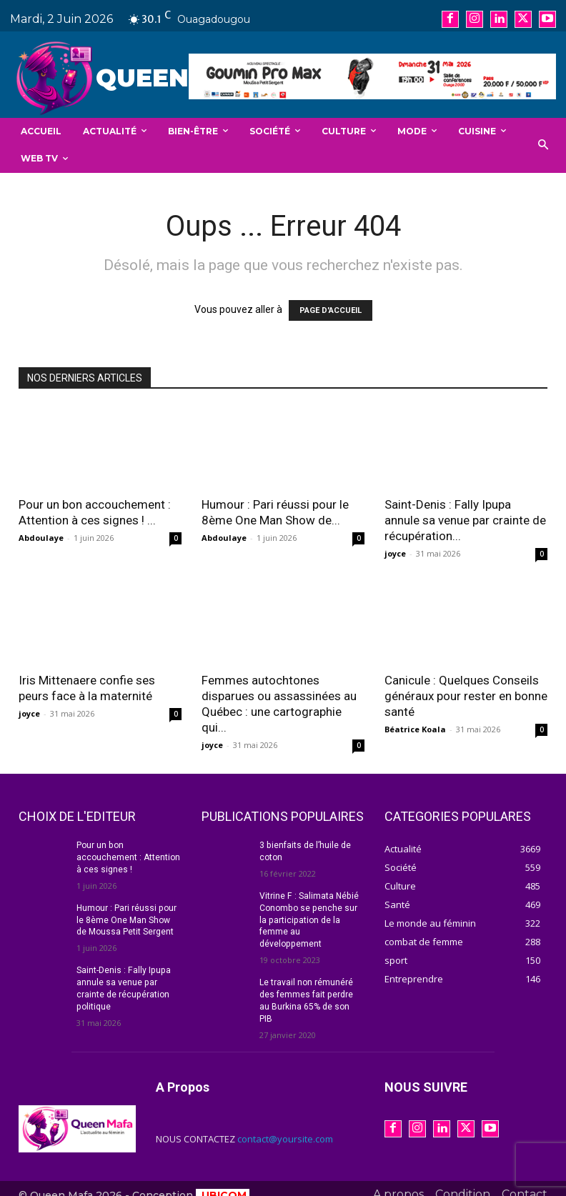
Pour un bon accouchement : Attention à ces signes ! (128, 857)
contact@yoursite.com (285, 1126)
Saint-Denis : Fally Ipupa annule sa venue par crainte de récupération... (465, 520)
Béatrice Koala (415, 729)
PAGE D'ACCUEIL (330, 310)
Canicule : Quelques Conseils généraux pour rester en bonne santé (465, 696)
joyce (395, 553)
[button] (543, 145)
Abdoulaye (41, 537)
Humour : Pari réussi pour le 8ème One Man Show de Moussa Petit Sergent (126, 919)
